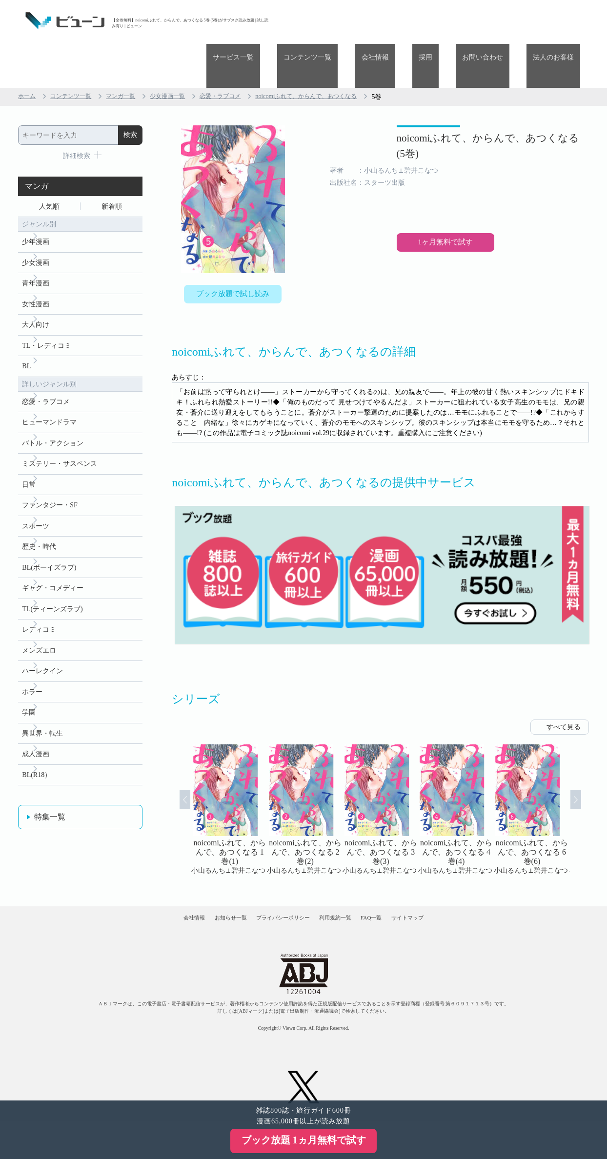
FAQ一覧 (399, 889)
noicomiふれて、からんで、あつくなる (342, 53)
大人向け (35, 292)
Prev (173, 773)
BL (26, 336)
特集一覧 (49, 821)
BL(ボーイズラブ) (49, 553)
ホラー (32, 688)
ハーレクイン (42, 665)
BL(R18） (36, 777)
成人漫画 (35, 755)
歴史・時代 (39, 531)
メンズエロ (39, 643)
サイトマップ (453, 889)
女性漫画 (35, 269)
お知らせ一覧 (201, 889)
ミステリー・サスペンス (59, 441)
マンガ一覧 (133, 53)
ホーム (28, 53)
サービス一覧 (303, 20)
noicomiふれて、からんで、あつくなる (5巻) (458, 111)
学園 (29, 710)
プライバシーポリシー (273, 889)
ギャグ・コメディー (52, 576)
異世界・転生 (42, 733)
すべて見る (563, 691)
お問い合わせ (501, 20)
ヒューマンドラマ (49, 396)
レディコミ (39, 620)
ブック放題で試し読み (233, 252)
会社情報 (419, 20)
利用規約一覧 (345, 889)
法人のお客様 (559, 20)
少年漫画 (35, 202)
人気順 (49, 164)
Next (587, 773)
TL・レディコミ (46, 314)
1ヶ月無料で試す (379, 253)
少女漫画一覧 (184, 53)
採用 (457, 20)
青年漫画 (35, 247)
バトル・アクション (52, 418)
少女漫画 (35, 224)
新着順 (111, 164)
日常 (29, 463)
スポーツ (35, 508)
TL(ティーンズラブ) (52, 598)
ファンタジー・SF (50, 486)
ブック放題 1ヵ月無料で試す (304, 1140)
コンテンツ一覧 (365, 20)
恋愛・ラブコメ (244, 53)
